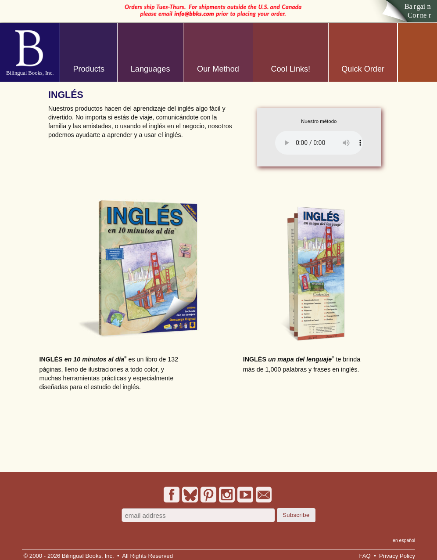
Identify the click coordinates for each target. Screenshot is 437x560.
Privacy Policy (397, 556)
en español (404, 540)
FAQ (364, 556)
